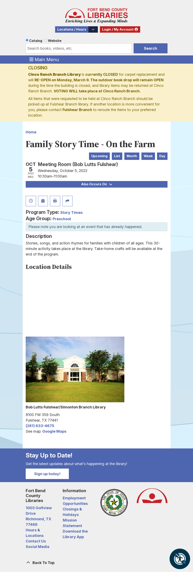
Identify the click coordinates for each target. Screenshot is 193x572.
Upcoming (99, 156)
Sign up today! (47, 474)
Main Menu (44, 59)
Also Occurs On (96, 184)
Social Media (37, 546)
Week (148, 156)
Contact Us (36, 541)
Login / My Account (118, 29)
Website (54, 41)
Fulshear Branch (77, 110)
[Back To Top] (97, 563)
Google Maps (54, 431)
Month (132, 156)
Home (31, 132)
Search (150, 48)
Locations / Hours (71, 29)
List (117, 156)
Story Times (71, 212)
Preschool (62, 219)
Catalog (35, 41)
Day (162, 156)
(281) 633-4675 (40, 426)
